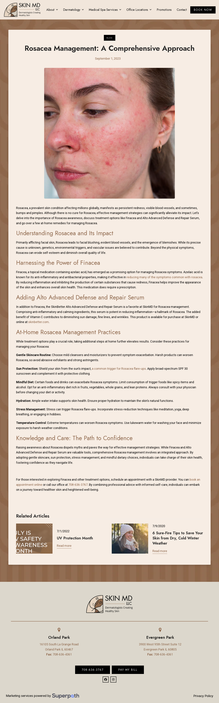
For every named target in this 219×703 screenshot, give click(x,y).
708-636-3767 (93, 670)
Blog (110, 37)
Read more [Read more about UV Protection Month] (64, 545)
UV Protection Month (75, 538)
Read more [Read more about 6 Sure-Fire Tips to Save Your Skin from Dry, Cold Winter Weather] (159, 551)
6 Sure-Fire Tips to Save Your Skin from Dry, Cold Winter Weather (177, 538)
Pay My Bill (127, 670)
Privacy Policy (203, 696)
